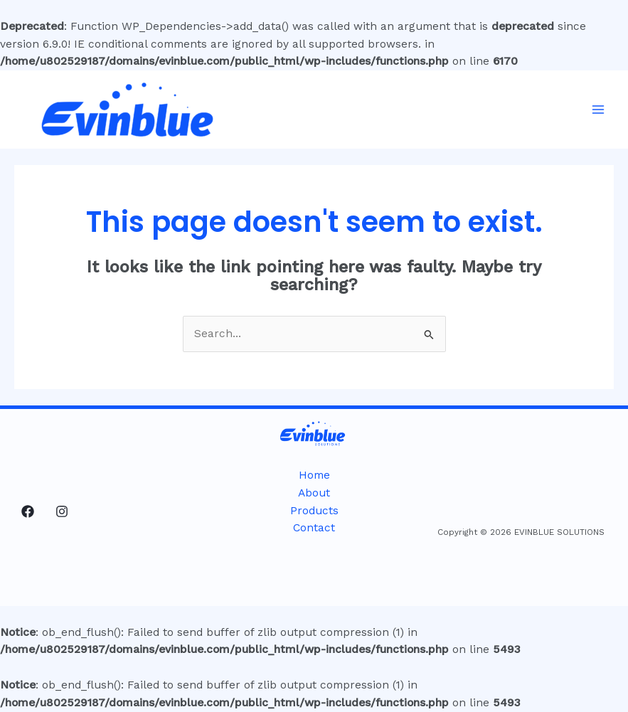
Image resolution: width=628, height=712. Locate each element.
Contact (314, 527)
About (314, 493)
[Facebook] (27, 511)
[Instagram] (61, 511)
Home (314, 475)
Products (314, 510)
